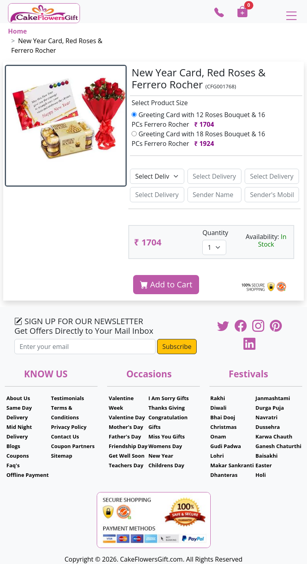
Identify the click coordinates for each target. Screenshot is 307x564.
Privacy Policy (68, 426)
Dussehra (267, 426)
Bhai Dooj (222, 417)
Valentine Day (127, 417)
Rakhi (217, 398)
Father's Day (125, 436)
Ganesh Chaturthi (278, 446)
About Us (18, 398)
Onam (218, 436)
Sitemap (61, 455)
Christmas (223, 426)
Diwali (218, 407)
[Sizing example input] (214, 176)
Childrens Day (166, 465)
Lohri (217, 455)
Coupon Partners (72, 446)
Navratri (266, 417)
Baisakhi (266, 455)
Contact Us (65, 436)
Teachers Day (126, 465)
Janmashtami (272, 398)
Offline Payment (27, 474)
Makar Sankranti (232, 465)
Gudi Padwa (225, 446)
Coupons (17, 455)
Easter (263, 465)
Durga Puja (269, 407)
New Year (160, 455)
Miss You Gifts (166, 436)
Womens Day (165, 446)
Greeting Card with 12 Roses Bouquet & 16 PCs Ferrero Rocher (198, 119)
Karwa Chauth (273, 436)
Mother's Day (126, 426)
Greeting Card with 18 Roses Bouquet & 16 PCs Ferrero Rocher (198, 139)
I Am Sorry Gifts (168, 398)
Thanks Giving (166, 407)
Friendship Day (128, 446)
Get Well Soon (126, 455)
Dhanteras (223, 474)
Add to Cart (166, 284)
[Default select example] (157, 176)
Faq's (13, 465)
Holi (260, 474)
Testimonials (67, 398)
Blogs (13, 446)
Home (17, 31)
